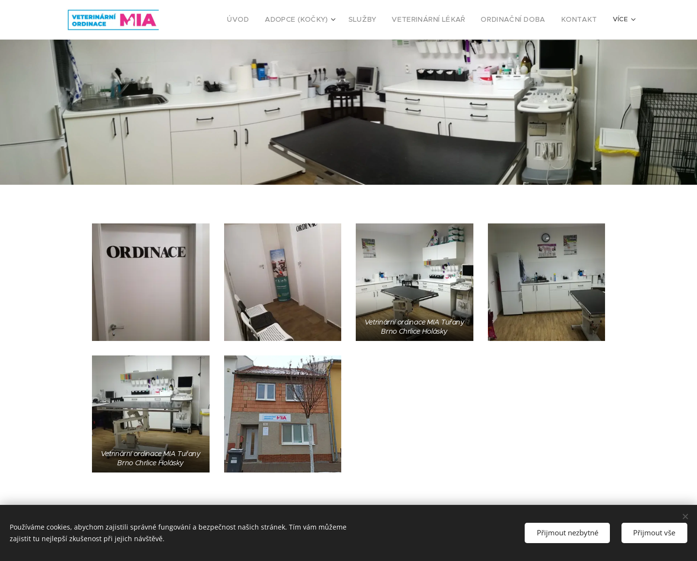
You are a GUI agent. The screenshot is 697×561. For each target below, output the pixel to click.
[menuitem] (266, 20)
